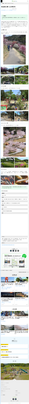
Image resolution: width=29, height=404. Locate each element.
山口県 (5, 3)
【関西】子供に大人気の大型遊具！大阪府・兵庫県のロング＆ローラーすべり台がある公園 (7, 318)
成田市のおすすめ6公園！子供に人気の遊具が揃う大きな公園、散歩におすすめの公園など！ (21, 332)
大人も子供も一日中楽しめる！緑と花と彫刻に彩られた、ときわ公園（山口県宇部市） (7, 284)
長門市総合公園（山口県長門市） (20, 298)
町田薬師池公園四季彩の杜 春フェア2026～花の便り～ (10, 357)
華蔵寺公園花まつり (5, 346)
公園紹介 (3, 3)
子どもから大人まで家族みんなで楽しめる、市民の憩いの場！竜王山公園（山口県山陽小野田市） (7, 299)
